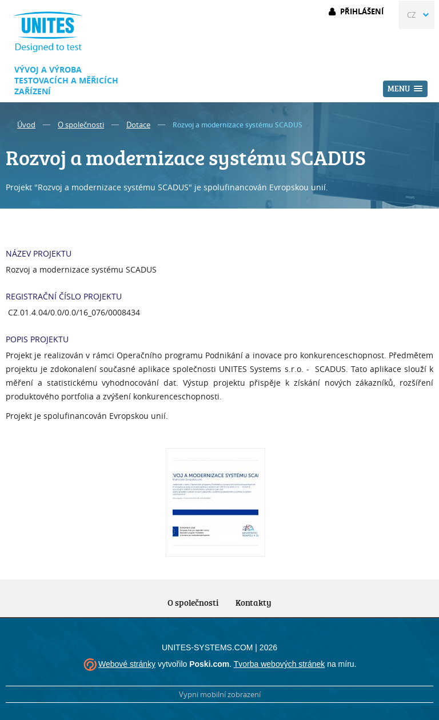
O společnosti (81, 124)
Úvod (26, 124)
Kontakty (254, 603)
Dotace (138, 124)
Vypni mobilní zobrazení (220, 694)
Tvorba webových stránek (279, 664)
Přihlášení (362, 11)
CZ (411, 15)
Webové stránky (126, 664)
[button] (405, 89)
